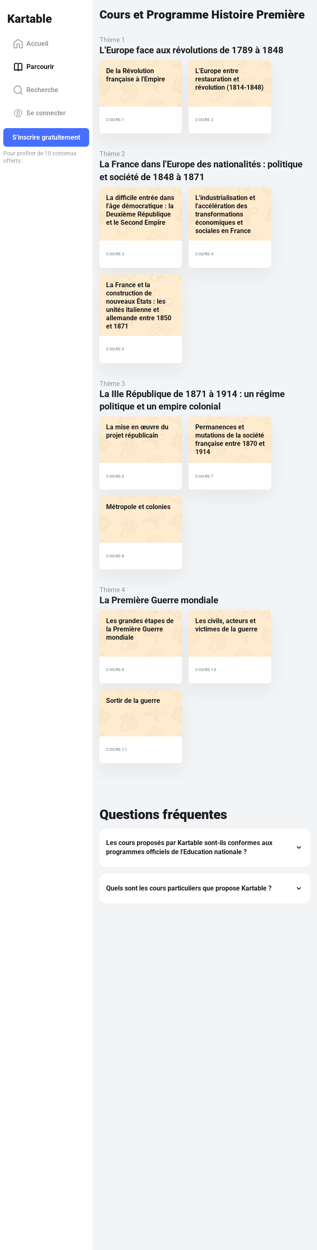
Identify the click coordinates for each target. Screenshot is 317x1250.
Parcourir (33, 67)
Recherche (35, 90)
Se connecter (39, 113)
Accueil (30, 44)
